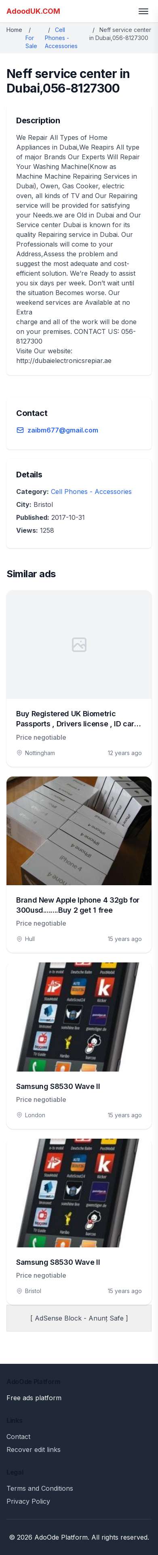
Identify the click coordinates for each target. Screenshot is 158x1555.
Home (14, 29)
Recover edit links (33, 1449)
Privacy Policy (28, 1501)
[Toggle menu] (143, 11)
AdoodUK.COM (33, 11)
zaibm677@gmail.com (62, 430)
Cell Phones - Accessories (61, 37)
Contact (18, 1437)
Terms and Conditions (39, 1488)
